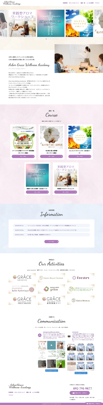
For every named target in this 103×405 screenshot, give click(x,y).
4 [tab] (52, 38)
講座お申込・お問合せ (80, 393)
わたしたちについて (74, 3)
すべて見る (51, 241)
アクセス (97, 3)
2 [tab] (48, 38)
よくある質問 (90, 3)
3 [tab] (50, 38)
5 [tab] (54, 38)
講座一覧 (83, 3)
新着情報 (65, 3)
